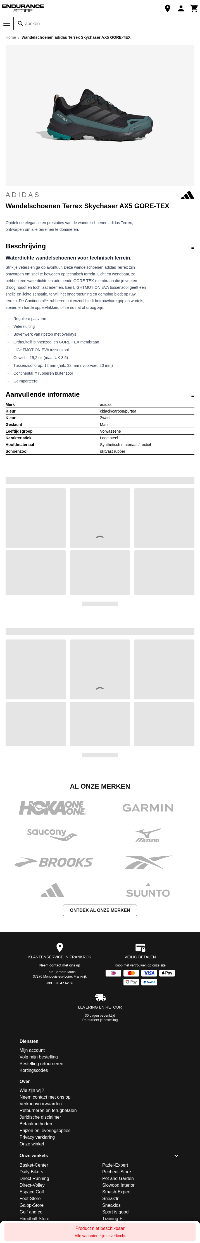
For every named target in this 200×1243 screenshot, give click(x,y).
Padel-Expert (115, 1165)
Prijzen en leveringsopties (45, 1130)
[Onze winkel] (167, 8)
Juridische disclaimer (40, 1117)
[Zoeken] (20, 23)
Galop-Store (32, 1205)
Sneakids (111, 1205)
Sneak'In (111, 1198)
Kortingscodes (34, 1070)
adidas (100, 195)
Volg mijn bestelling (39, 1057)
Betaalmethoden (36, 1123)
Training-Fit (113, 1218)
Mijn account (32, 1050)
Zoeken (32, 23)
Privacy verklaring (37, 1137)
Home (11, 37)
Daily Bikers (31, 1171)
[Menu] (6, 23)
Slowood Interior (118, 1185)
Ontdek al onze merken (100, 910)
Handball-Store (34, 1218)
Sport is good (115, 1212)
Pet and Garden (118, 1178)
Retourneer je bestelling (100, 1020)
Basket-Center (34, 1165)
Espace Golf (32, 1191)
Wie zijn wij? (32, 1090)
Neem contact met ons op (59, 965)
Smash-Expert (116, 1191)
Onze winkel (32, 1144)
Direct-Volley (32, 1185)
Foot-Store (30, 1198)
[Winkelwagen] (194, 8)
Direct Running (34, 1178)
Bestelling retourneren (41, 1063)
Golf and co (31, 1212)
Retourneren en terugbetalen (48, 1110)
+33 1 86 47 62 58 (59, 983)
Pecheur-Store (116, 1171)
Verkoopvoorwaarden (41, 1103)
